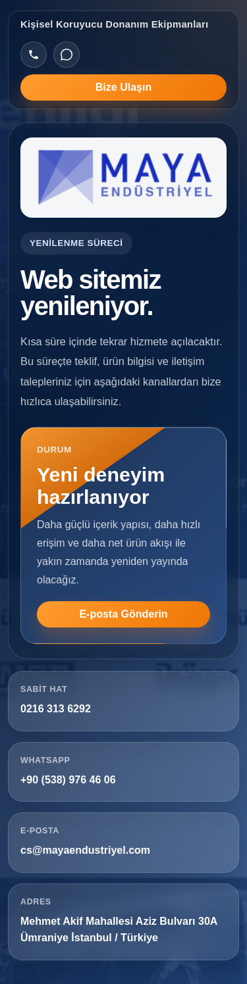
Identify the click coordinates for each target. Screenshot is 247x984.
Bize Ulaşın (123, 87)
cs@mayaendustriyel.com (85, 850)
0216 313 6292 (55, 708)
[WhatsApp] (66, 54)
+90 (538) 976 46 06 (68, 779)
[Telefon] (33, 54)
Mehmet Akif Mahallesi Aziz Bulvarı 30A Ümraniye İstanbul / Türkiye (118, 930)
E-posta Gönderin (123, 614)
